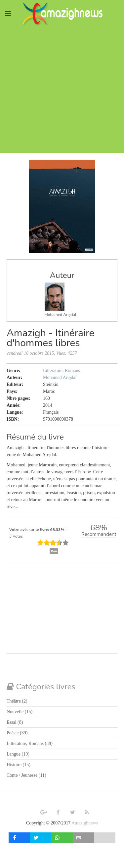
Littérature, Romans (61, 370)
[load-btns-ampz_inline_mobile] (104, 837)
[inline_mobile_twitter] (41, 837)
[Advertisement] (62, 91)
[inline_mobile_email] (83, 837)
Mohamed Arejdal (60, 314)
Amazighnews (84, 822)
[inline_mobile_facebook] (19, 837)
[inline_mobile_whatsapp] (62, 837)
